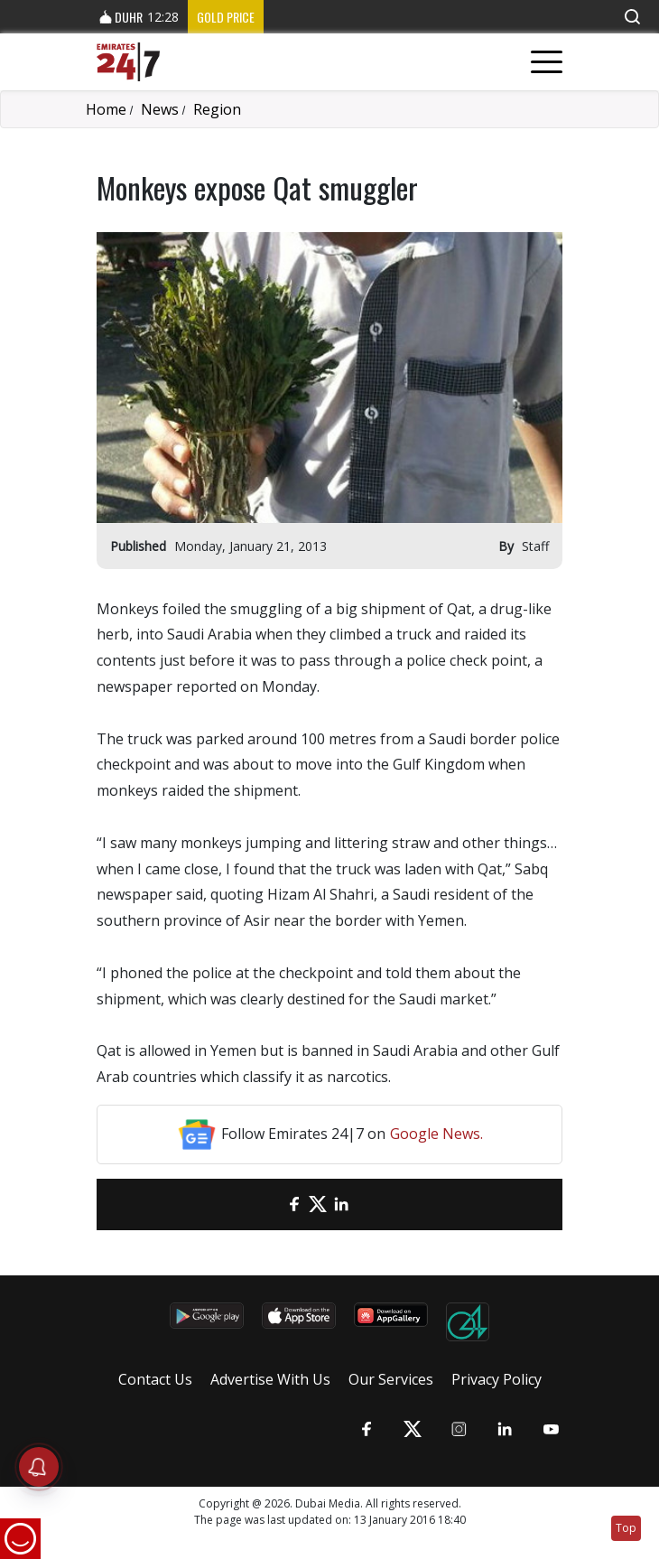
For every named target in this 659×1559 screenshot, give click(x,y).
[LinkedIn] (341, 1204)
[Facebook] (294, 1204)
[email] (271, 1204)
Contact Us (155, 1379)
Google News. (436, 1134)
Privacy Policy (496, 1379)
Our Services (390, 1379)
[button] (632, 16)
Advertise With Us (270, 1379)
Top (626, 1528)
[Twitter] (318, 1204)
